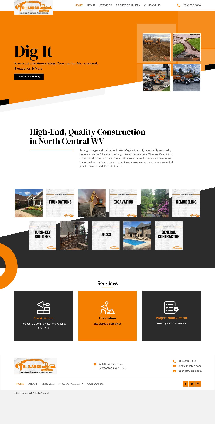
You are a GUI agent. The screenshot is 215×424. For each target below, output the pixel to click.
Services (48, 383)
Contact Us (95, 383)
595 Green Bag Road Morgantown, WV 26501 (113, 366)
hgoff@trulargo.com (190, 371)
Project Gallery (71, 383)
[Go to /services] (43, 316)
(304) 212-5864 (192, 5)
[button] (29, 77)
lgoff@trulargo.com (190, 366)
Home (20, 383)
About (32, 383)
